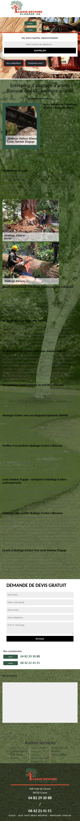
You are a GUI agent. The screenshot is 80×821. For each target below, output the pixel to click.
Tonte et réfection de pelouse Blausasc (39, 751)
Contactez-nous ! (36, 63)
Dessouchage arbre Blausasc (39, 760)
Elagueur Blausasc (59, 754)
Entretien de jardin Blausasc (60, 750)
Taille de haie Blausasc (17, 756)
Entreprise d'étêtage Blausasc (19, 750)
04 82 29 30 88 (50, 23)
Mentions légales (61, 815)
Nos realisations (13, 63)
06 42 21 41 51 (50, 29)
